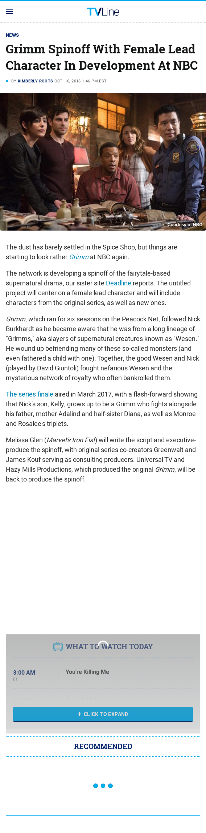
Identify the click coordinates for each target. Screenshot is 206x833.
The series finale (29, 394)
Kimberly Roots (35, 81)
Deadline (118, 283)
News (12, 35)
